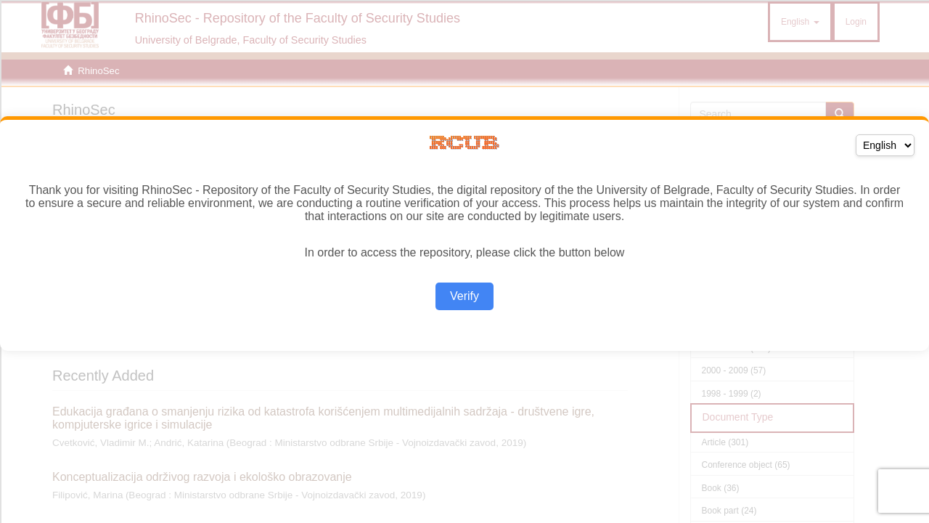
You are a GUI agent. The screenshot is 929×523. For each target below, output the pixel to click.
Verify (464, 296)
